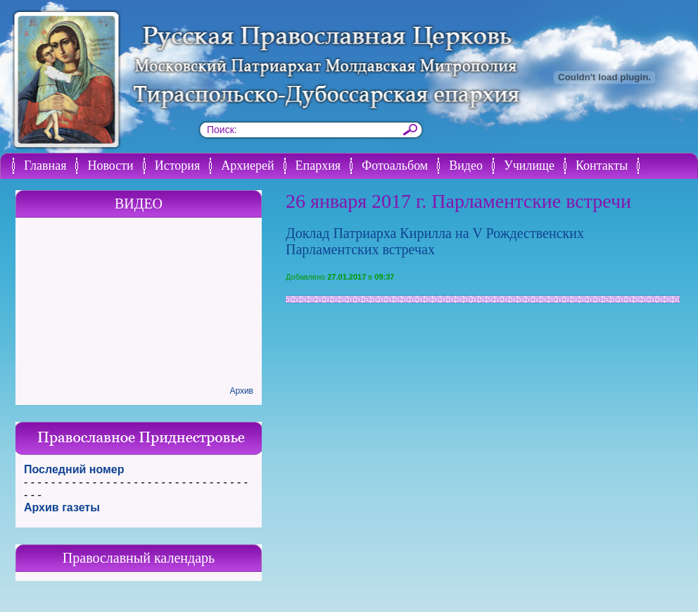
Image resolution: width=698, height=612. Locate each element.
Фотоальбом (395, 165)
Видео (466, 165)
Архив (241, 391)
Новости (110, 165)
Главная (45, 165)
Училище (529, 165)
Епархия (318, 165)
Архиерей (247, 165)
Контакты (602, 165)
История (178, 165)
